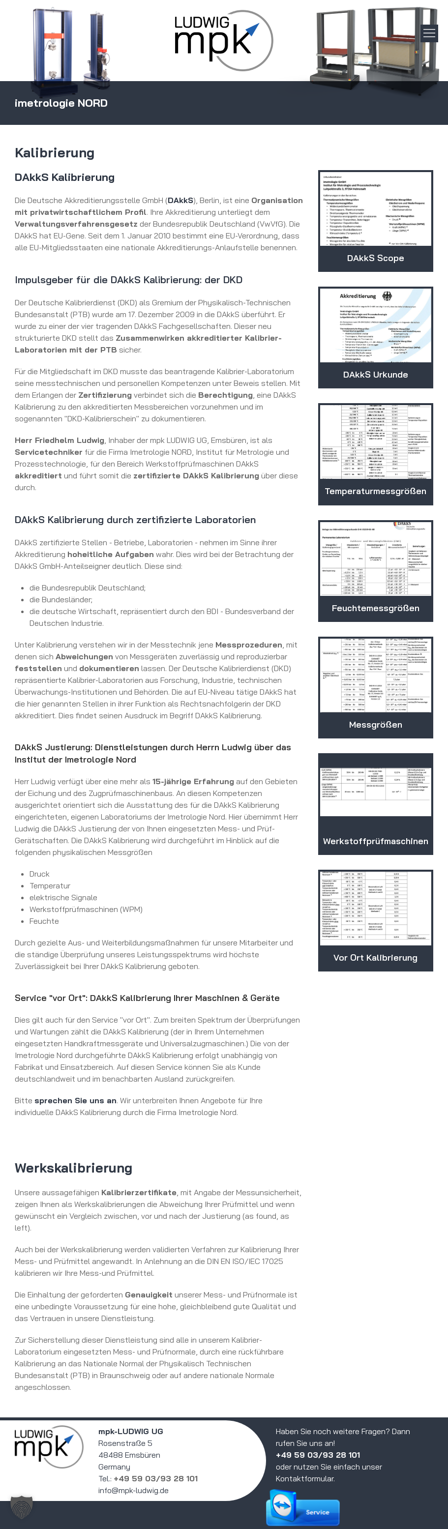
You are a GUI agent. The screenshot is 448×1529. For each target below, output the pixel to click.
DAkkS (180, 200)
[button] (21, 1507)
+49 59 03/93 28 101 (156, 1478)
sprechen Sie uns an (75, 1100)
